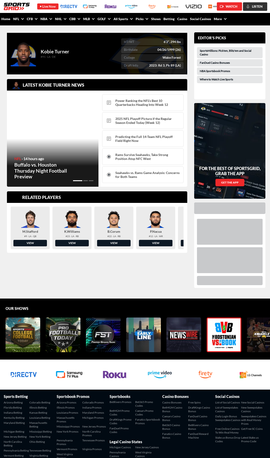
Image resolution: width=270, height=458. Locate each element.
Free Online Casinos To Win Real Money (227, 390)
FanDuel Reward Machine (198, 395)
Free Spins (194, 362)
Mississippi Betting (40, 391)
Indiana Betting (13, 372)
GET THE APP (230, 142)
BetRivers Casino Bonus (198, 387)
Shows (156, 19)
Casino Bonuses (171, 362)
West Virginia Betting (12, 422)
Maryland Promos (93, 372)
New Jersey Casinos (147, 407)
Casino (182, 19)
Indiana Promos (91, 367)
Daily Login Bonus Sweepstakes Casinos (227, 378)
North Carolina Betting (13, 403)
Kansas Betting (38, 372)
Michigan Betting (14, 391)
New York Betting (39, 396)
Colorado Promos (93, 362)
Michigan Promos (93, 377)
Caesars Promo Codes (144, 372)
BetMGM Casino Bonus (172, 369)
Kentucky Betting (14, 377)
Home (5, 19)
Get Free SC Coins (252, 389)
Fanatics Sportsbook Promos (147, 381)
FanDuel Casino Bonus (197, 378)
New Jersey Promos (94, 386)
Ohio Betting (37, 401)
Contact (217, 449)
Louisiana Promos (67, 372)
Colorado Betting (39, 362)
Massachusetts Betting (38, 384)
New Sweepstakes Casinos (251, 369)
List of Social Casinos (227, 362)
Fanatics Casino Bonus (171, 395)
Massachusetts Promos (65, 379)
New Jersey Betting (15, 396)
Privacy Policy (257, 449)
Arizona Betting (13, 362)
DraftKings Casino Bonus (199, 369)
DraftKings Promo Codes (121, 381)
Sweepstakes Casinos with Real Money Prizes (253, 380)
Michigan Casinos (120, 407)
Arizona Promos (66, 362)
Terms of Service (236, 449)
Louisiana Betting (39, 377)
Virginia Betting (38, 415)
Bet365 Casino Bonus (171, 387)
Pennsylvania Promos (65, 402)
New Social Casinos (252, 362)
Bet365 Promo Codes (144, 363)
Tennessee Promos (93, 400)
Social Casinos (200, 19)
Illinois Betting (38, 367)
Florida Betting (13, 367)
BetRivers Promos (120, 362)
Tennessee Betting (40, 410)
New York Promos (67, 391)
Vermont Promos (67, 409)
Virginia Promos (92, 409)
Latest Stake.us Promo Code (250, 399)
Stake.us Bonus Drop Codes (227, 399)
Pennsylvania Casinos (118, 414)
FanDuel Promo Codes (119, 390)
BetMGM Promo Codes (120, 372)
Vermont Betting (14, 415)
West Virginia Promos (65, 416)
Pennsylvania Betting (16, 410)
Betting (169, 19)
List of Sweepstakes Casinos (226, 369)
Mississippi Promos (68, 386)
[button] (77, 180)
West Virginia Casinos (143, 414)
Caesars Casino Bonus (171, 378)
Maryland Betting (14, 383)
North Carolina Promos (91, 393)
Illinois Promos (66, 367)
